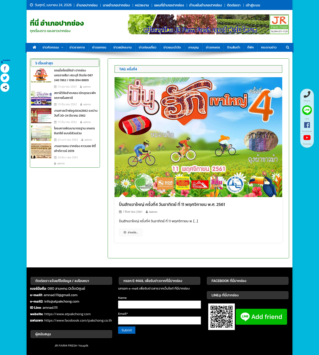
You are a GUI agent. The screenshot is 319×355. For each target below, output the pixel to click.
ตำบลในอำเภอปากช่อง (205, 5)
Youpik (83, 345)
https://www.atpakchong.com (67, 314)
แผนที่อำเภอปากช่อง (169, 5)
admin (153, 212)
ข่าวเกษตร (213, 47)
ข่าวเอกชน (99, 47)
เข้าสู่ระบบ (253, 5)
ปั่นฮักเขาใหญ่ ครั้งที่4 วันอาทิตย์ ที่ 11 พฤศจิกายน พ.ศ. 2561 (172, 204)
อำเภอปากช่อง (86, 5)
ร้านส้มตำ (233, 47)
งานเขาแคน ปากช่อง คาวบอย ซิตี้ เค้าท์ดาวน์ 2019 (75, 148)
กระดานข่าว (268, 47)
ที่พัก (250, 47)
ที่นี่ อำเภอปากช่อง (57, 23)
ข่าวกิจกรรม (51, 47)
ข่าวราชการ (77, 47)
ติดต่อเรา (234, 5)
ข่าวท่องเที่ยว (147, 47)
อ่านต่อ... (131, 232)
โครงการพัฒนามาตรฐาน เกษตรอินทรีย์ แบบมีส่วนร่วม (74, 131)
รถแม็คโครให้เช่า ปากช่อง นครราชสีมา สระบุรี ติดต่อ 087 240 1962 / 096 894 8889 (73, 75)
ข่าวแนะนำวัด (172, 47)
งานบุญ (193, 47)
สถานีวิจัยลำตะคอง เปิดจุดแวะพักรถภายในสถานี (75, 95)
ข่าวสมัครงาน (122, 47)
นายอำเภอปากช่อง (116, 5)
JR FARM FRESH (65, 345)
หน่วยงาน (142, 5)
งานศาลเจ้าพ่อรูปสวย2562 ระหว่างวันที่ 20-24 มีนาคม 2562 (75, 113)
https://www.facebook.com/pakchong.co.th (78, 320)
